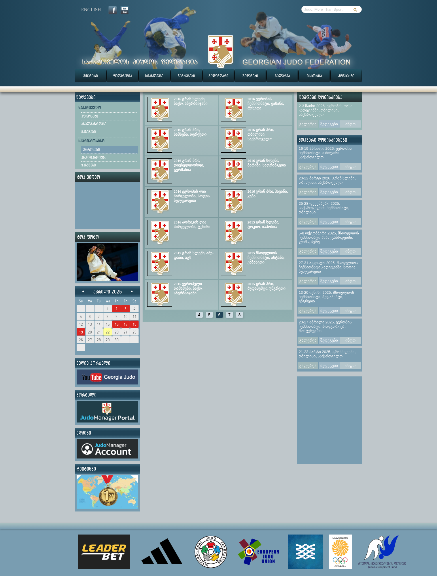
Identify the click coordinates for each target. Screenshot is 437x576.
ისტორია (314, 75)
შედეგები (250, 75)
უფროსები (89, 116)
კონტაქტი (346, 75)
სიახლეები (154, 75)
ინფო (350, 124)
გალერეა (282, 75)
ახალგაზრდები (94, 124)
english (91, 9)
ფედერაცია (122, 75)
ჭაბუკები (88, 131)
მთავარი (90, 75)
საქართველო (89, 107)
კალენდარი (218, 75)
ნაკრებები (186, 75)
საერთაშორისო (91, 141)
